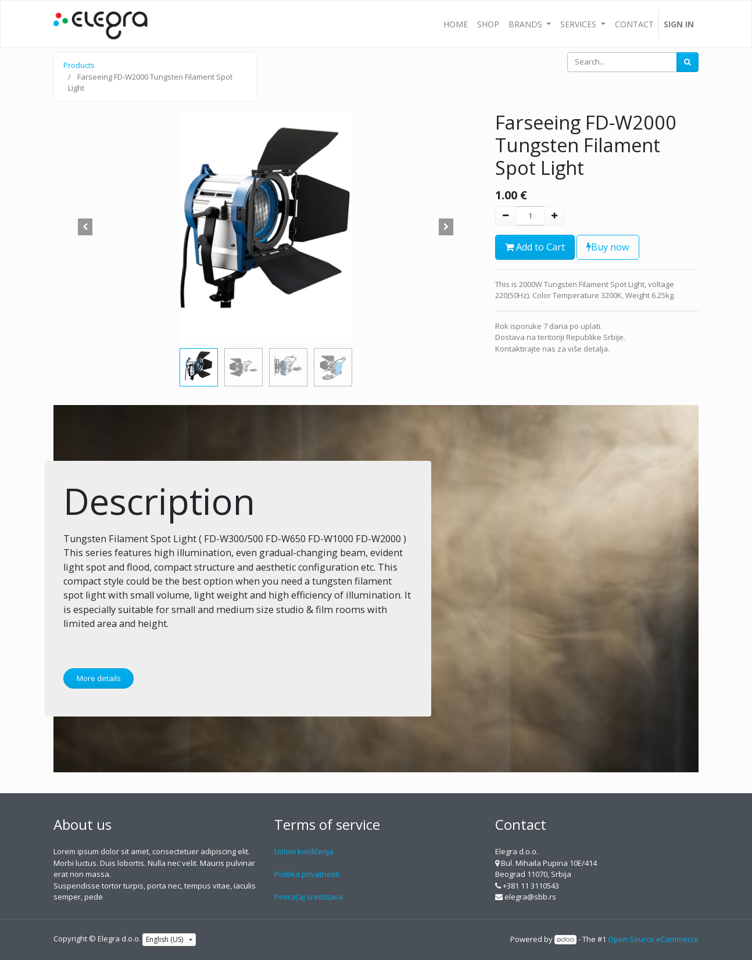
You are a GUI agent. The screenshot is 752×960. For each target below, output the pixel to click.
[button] (85, 227)
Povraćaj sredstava (308, 896)
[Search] (687, 62)
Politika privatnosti (306, 874)
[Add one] (554, 216)
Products (79, 65)
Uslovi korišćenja (304, 851)
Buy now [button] (607, 247)
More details (99, 678)
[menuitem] (455, 23)
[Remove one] (505, 216)
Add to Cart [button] (535, 247)
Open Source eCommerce (653, 939)
